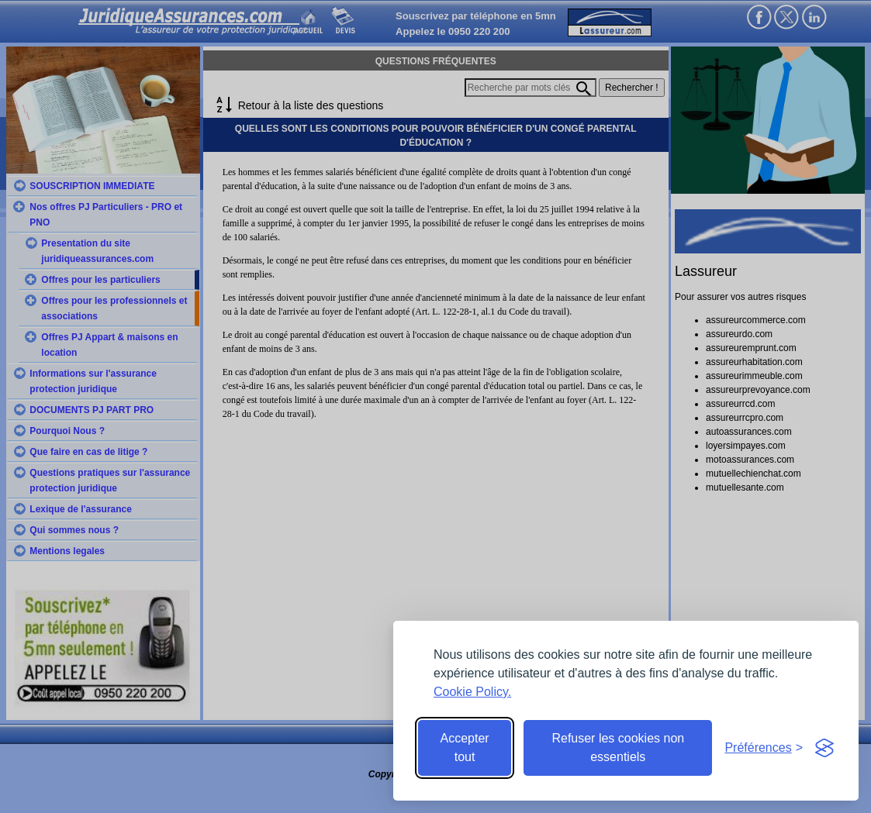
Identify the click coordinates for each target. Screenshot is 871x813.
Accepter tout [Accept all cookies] (465, 747)
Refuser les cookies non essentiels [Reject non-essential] (617, 747)
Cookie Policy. (472, 691)
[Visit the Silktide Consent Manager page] (824, 748)
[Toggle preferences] (763, 748)
